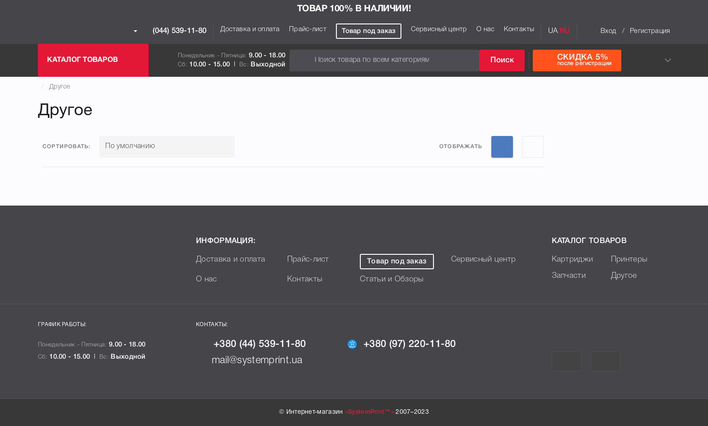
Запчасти (569, 275)
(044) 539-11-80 (170, 31)
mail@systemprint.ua (253, 360)
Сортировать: (66, 146)
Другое (59, 87)
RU (564, 31)
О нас (485, 29)
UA (553, 31)
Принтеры (630, 259)
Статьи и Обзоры (393, 279)
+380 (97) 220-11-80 (406, 344)
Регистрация (650, 31)
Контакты (519, 29)
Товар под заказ (369, 31)
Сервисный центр (439, 29)
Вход (608, 31)
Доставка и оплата (250, 29)
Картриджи (573, 259)
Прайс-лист (307, 29)
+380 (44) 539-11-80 (255, 344)
